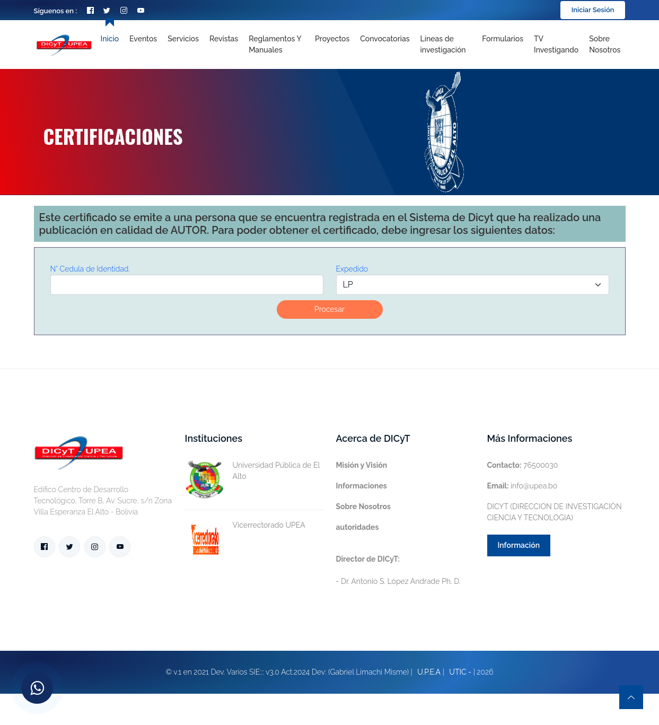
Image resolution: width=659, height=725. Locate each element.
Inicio (110, 38)
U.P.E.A (429, 672)
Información (519, 545)
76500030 (522, 465)
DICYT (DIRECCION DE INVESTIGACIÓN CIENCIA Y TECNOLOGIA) (554, 512)
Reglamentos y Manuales (275, 44)
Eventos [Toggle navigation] (143, 38)
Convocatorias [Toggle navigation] (384, 38)
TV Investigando (556, 44)
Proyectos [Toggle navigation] (332, 38)
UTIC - (460, 672)
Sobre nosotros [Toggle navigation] (604, 44)
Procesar (329, 309)
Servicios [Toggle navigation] (183, 38)
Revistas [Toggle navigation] (223, 38)
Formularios (502, 38)
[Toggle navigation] (446, 44)
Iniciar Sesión (593, 10)
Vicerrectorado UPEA (245, 525)
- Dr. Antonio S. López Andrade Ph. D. (398, 570)
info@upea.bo (522, 486)
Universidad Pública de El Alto (252, 471)
